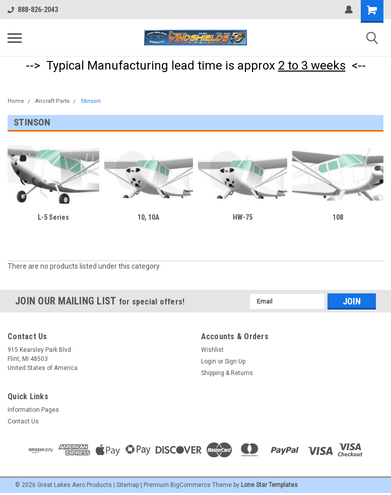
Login (208, 361)
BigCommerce (190, 484)
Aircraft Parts (52, 101)
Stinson (91, 101)
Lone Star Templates (269, 484)
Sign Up (235, 361)
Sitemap (127, 484)
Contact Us (23, 421)
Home (16, 101)
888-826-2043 (33, 10)
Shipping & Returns (227, 373)
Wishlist (212, 349)
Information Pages (33, 409)
